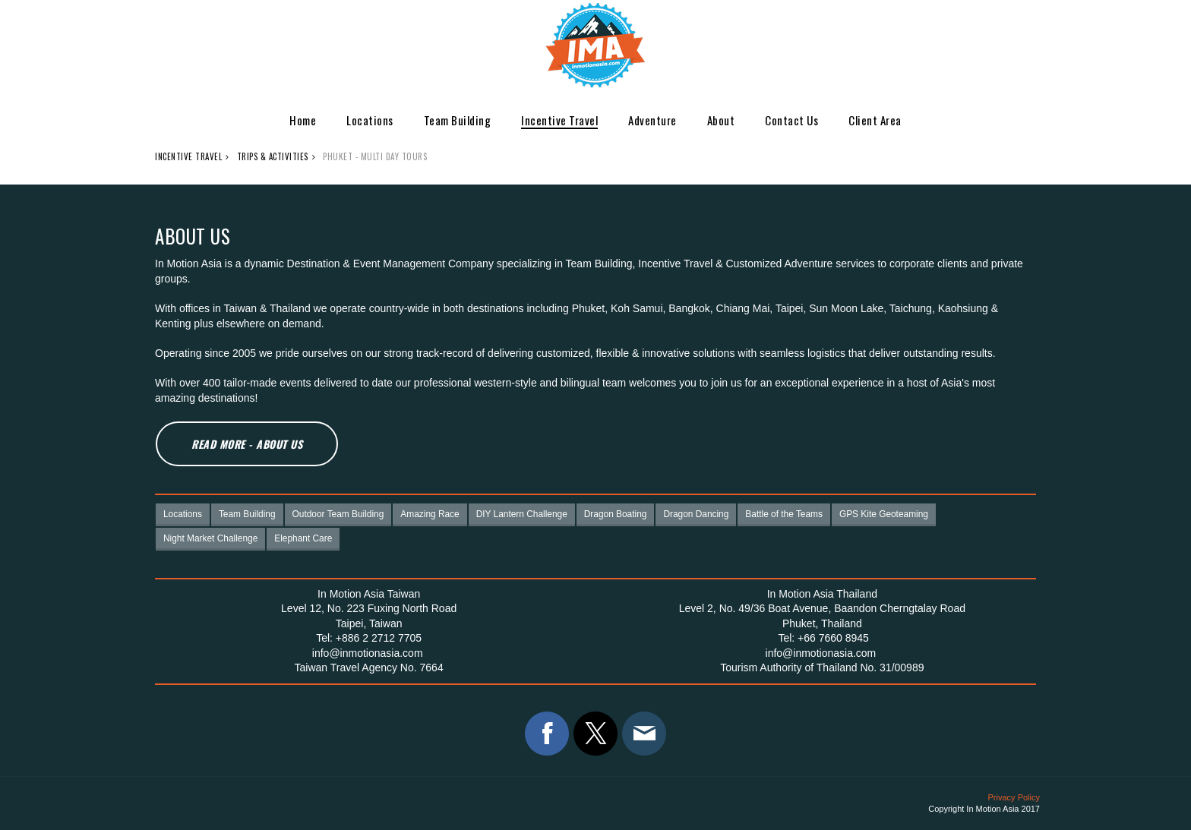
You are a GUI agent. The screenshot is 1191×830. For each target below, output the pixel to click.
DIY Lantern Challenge (521, 514)
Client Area (875, 120)
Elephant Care (303, 538)
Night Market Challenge (210, 538)
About (721, 120)
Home (302, 120)
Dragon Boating (615, 514)
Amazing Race (429, 514)
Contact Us (791, 120)
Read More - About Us (246, 444)
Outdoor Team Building (338, 514)
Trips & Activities (272, 156)
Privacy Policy (1014, 797)
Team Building (457, 120)
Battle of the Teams (784, 514)
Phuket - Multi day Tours (375, 156)
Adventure (652, 120)
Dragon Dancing (695, 514)
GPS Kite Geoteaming (883, 514)
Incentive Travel (559, 120)
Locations (369, 120)
